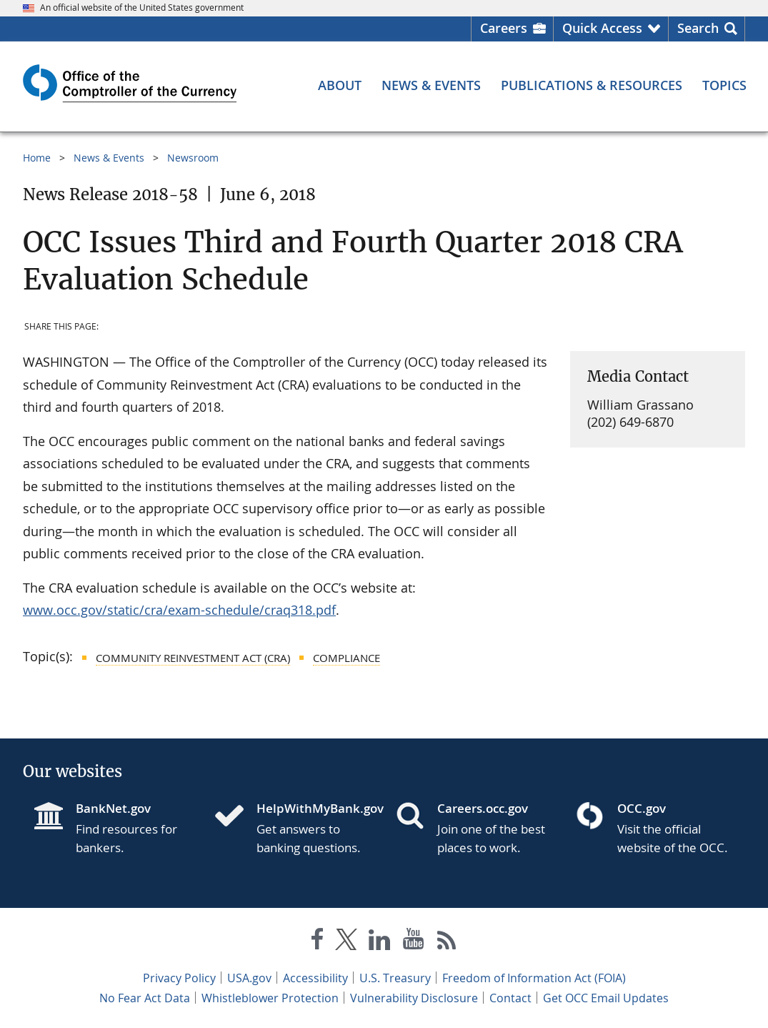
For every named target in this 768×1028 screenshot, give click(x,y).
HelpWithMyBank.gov (314, 808)
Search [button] (698, 27)
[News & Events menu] (431, 85)
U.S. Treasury (395, 978)
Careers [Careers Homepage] (503, 27)
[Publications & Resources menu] (592, 85)
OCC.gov (641, 808)
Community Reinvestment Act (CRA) (193, 658)
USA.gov (249, 978)
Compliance (346, 658)
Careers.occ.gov (482, 808)
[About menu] (340, 85)
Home (37, 157)
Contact (510, 998)
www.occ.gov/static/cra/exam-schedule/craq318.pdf (179, 609)
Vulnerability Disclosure (414, 998)
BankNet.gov (113, 808)
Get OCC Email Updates (606, 998)
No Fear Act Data (144, 998)
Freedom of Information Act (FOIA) (534, 978)
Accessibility (315, 978)
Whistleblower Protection (270, 998)
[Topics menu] (724, 85)
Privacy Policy (179, 978)
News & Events (109, 157)
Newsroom (193, 157)
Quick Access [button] (602, 27)
